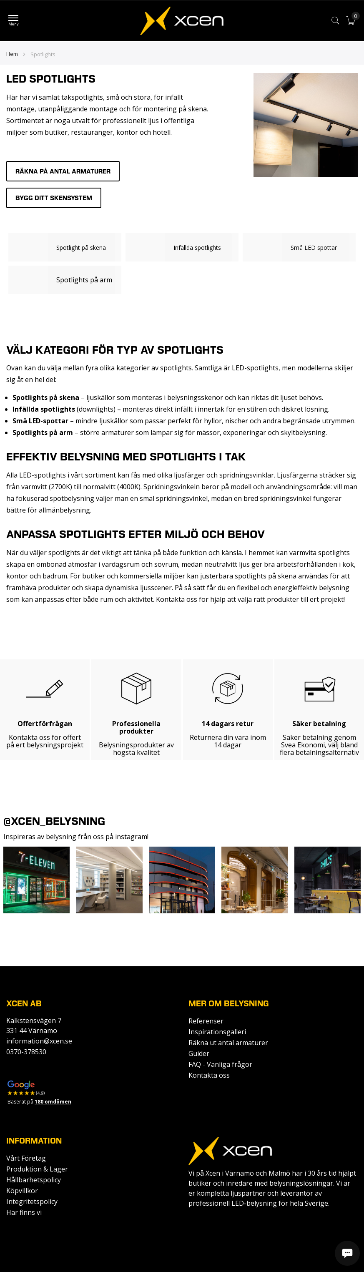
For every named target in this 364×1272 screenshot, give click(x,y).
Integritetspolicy (32, 1201)
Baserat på (39, 1101)
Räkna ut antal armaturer (228, 1042)
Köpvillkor (22, 1190)
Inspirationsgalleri (217, 1031)
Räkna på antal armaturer (62, 171)
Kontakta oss (209, 1075)
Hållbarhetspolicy (33, 1179)
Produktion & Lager (37, 1169)
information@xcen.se (39, 1041)
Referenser (205, 1021)
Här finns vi (24, 1212)
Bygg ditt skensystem (53, 197)
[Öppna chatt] (347, 1253)
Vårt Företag (26, 1158)
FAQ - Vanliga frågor (220, 1064)
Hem (12, 54)
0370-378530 (26, 1051)
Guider (198, 1053)
